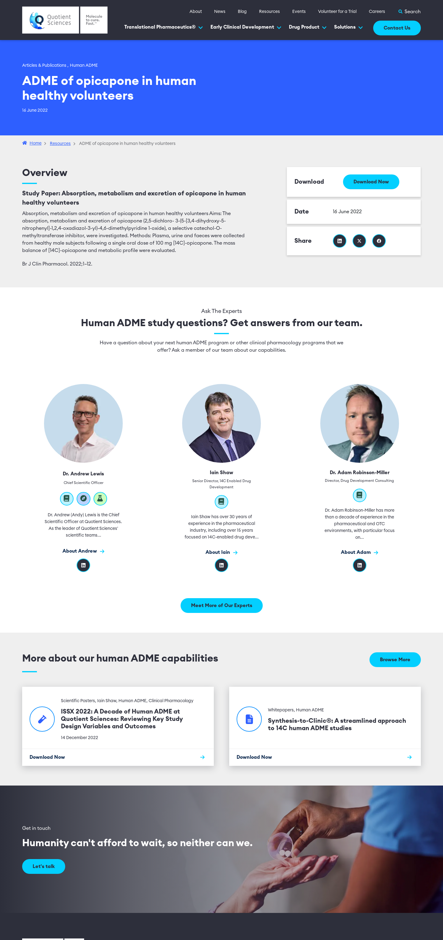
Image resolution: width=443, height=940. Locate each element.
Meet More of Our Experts (221, 605)
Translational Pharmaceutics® (163, 27)
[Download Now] (118, 757)
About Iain (221, 552)
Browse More (395, 659)
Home (36, 143)
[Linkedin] (221, 565)
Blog (242, 12)
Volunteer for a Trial (337, 12)
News (219, 12)
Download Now (371, 181)
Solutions (348, 27)
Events (299, 12)
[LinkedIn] (359, 565)
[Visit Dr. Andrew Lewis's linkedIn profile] (83, 565)
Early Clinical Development (245, 27)
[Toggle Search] (409, 12)
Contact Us (397, 28)
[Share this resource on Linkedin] (339, 241)
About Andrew (83, 551)
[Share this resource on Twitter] (359, 241)
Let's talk (44, 866)
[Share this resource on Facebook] (379, 241)
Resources (269, 12)
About (196, 12)
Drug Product (308, 27)
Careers (377, 12)
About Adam (359, 552)
